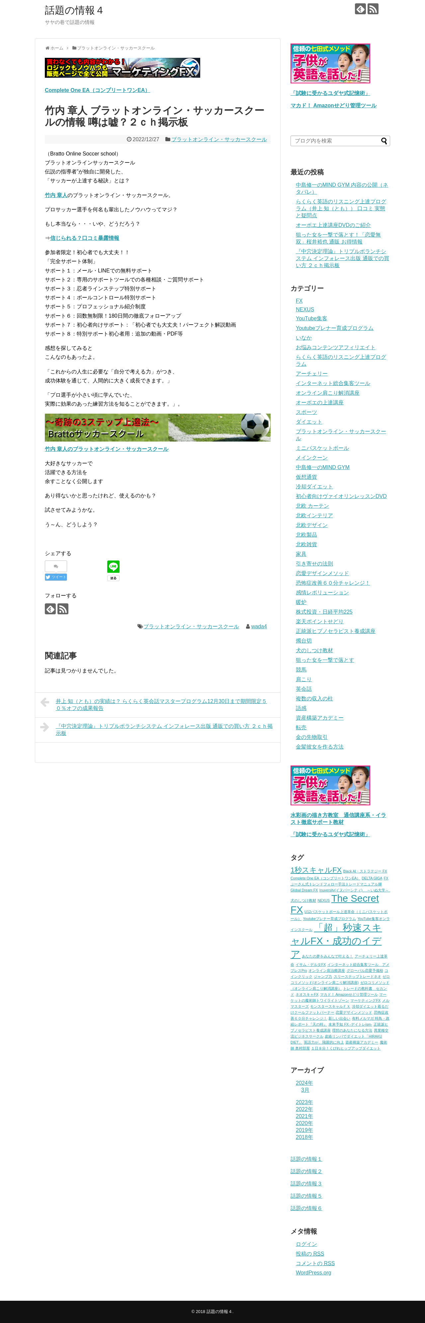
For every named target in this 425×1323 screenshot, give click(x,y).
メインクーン (312, 457)
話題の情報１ (306, 1159)
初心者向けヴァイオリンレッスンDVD (341, 496)
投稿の (310, 1254)
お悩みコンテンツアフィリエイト (336, 347)
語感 (301, 708)
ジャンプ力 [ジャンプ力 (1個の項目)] (323, 976)
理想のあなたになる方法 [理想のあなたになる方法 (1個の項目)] (352, 1030)
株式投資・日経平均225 (324, 612)
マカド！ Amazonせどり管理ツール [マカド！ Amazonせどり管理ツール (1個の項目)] (349, 994)
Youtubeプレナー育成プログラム (335, 328)
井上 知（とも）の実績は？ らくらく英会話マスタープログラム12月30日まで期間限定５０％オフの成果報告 (153, 704)
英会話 (304, 689)
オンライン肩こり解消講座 (328, 393)
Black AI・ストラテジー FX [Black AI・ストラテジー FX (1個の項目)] (365, 871)
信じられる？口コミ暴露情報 (84, 238)
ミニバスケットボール (322, 448)
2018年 (304, 1137)
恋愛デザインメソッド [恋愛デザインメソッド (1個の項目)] (354, 1012)
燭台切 (304, 641)
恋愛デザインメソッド (322, 573)
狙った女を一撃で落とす (325, 660)
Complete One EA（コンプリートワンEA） (97, 90)
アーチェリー (312, 373)
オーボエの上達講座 (320, 402)
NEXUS (305, 309)
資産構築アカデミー (320, 718)
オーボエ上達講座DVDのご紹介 (333, 225)
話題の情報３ (306, 1183)
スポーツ (306, 412)
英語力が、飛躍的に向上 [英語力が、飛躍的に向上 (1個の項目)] (324, 1042)
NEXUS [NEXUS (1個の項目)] (323, 900)
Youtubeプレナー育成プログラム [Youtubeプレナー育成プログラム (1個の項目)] (329, 919)
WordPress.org (313, 1272)
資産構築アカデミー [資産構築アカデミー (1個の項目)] (361, 1042)
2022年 (304, 1109)
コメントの (315, 1263)
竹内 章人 (56, 195)
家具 (301, 554)
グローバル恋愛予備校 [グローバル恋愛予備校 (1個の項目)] (365, 970)
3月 (305, 1090)
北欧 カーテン (312, 506)
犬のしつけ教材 (314, 650)
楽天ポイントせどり (320, 621)
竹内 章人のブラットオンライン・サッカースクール (106, 449)
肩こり (304, 679)
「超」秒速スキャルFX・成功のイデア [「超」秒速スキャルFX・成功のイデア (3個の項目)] (336, 941)
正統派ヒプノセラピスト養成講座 (336, 631)
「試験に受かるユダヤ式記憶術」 (330, 93)
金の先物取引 (312, 737)
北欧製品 (306, 535)
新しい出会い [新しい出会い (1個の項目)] (339, 1018)
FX (299, 301)
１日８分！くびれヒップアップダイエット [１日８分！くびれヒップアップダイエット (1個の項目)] (346, 1048)
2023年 (304, 1102)
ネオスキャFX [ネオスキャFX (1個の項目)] (307, 994)
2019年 (304, 1130)
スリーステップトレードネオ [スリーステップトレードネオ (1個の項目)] (357, 976)
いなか (304, 338)
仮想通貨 (306, 477)
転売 (301, 727)
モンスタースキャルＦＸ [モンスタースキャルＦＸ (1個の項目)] (330, 1006)
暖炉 (301, 602)
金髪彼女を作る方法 (320, 747)
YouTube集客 (311, 318)
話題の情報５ (306, 1196)
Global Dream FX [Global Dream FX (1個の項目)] (304, 890)
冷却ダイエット (314, 486)
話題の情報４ (75, 10)
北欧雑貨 (306, 544)
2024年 (304, 1083)
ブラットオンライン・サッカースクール (219, 139)
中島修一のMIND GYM (323, 467)
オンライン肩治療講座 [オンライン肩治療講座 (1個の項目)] (326, 970)
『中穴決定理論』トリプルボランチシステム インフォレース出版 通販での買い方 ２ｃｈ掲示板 (156, 729)
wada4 (259, 626)
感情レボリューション (322, 592)
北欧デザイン (312, 525)
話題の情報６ (306, 1208)
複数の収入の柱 (314, 698)
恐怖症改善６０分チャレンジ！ (333, 583)
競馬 (301, 669)
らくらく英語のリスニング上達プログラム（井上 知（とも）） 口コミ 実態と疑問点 (341, 208)
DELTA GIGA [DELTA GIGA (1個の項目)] (372, 878)
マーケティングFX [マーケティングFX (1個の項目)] (365, 1000)
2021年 (304, 1116)
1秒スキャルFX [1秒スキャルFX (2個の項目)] (316, 870)
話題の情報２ (306, 1171)
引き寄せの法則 (314, 563)
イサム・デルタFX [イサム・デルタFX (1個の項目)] (311, 965)
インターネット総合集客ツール (333, 383)
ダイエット (309, 422)
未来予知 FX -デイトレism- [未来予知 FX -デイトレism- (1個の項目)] (350, 1024)
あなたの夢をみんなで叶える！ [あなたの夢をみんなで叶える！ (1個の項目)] (327, 956)
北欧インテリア (314, 515)
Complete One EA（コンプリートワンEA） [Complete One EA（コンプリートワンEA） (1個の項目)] (325, 878)
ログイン (306, 1244)
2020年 (304, 1123)
